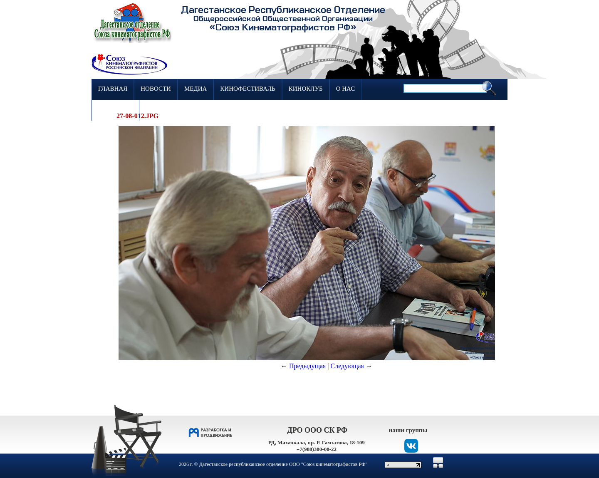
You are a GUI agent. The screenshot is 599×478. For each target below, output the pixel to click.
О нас (345, 88)
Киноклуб (306, 88)
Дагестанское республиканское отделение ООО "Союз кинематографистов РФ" (283, 464)
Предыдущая (307, 365)
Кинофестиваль (247, 88)
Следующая (347, 365)
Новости (156, 88)
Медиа (195, 88)
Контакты (115, 109)
